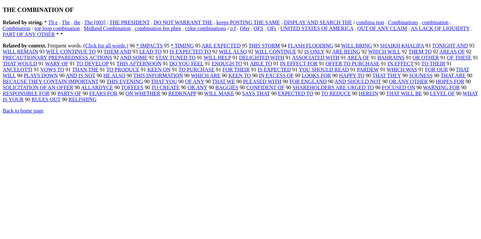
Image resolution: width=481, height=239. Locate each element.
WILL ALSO (233, 51)
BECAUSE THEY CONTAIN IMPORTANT (50, 81)
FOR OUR (436, 69)
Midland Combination (107, 28)
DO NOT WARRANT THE (183, 22)
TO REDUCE (336, 93)
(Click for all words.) (105, 45)
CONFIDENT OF (265, 87)
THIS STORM (264, 45)
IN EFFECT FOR (299, 63)
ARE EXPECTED (221, 45)
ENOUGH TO (227, 63)
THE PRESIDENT (129, 22)
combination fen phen (158, 28)
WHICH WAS (402, 69)
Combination (17, 28)
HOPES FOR (450, 81)
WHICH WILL (384, 51)
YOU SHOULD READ (324, 69)
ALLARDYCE (97, 87)
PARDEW (368, 69)
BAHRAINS (391, 57)
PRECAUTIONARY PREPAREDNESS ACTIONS (57, 57)
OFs (271, 28)
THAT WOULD (20, 63)
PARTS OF (69, 93)
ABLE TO (261, 63)
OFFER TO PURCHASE (352, 63)
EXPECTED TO (296, 93)
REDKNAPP (182, 93)
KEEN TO (240, 75)
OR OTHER (426, 57)
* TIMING (182, 45)
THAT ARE (453, 75)
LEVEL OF (442, 93)
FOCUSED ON (398, 87)
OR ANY (197, 87)
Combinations (403, 22)
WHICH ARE (205, 75)
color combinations (205, 28)
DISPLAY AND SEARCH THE (318, 22)
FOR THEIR (236, 69)
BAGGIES (226, 87)
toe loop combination (57, 28)
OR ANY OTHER (408, 81)
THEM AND (117, 51)
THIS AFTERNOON (138, 63)
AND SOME (133, 57)
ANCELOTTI (18, 69)
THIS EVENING (124, 81)
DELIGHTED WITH (261, 57)
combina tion (370, 22)
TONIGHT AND (450, 45)
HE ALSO (114, 75)
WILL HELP (217, 57)
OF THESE (459, 57)
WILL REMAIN (20, 51)
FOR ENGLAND (308, 81)
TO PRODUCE (123, 69)
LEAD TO (150, 51)
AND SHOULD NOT (358, 81)
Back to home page (23, 111)
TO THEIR (433, 63)
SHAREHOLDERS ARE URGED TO (333, 87)
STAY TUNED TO (175, 57)
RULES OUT (46, 99)
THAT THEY (386, 75)
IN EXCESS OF (276, 75)
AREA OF (358, 57)
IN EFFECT (400, 63)
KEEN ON (159, 69)
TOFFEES (132, 87)
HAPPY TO (352, 75)
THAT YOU (164, 81)
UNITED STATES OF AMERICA (316, 28)
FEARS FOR (103, 93)
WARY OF (56, 63)
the (77, 22)
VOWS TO (52, 69)
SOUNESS (421, 75)
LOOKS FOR (316, 75)
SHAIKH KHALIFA (402, 45)
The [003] (95, 22)
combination (435, 22)
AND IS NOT (80, 75)
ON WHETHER (143, 93)
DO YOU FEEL (186, 63)
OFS (258, 28)
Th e (53, 22)
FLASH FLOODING (310, 45)
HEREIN (368, 93)
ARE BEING (346, 51)
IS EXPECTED (274, 69)
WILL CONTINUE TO (71, 51)
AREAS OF (452, 51)
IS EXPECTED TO (190, 51)
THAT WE (223, 81)
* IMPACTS (149, 45)
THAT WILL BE (404, 93)
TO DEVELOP (92, 63)
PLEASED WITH (262, 81)
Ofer (244, 28)
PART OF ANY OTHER (29, 34)
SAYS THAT (256, 93)
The (66, 22)
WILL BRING (356, 45)
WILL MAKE (219, 93)
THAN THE (85, 69)
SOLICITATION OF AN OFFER (38, 87)
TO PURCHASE (196, 69)
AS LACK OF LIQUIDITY (440, 28)
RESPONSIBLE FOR (26, 93)
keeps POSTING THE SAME (248, 22)
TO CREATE (165, 87)
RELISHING (82, 99)
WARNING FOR (441, 87)
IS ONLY (314, 51)
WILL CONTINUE (275, 51)
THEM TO (420, 51)
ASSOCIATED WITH (315, 57)
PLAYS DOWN (41, 75)
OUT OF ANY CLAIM (382, 28)
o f (233, 28)
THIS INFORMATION (158, 75)
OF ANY (194, 81)
